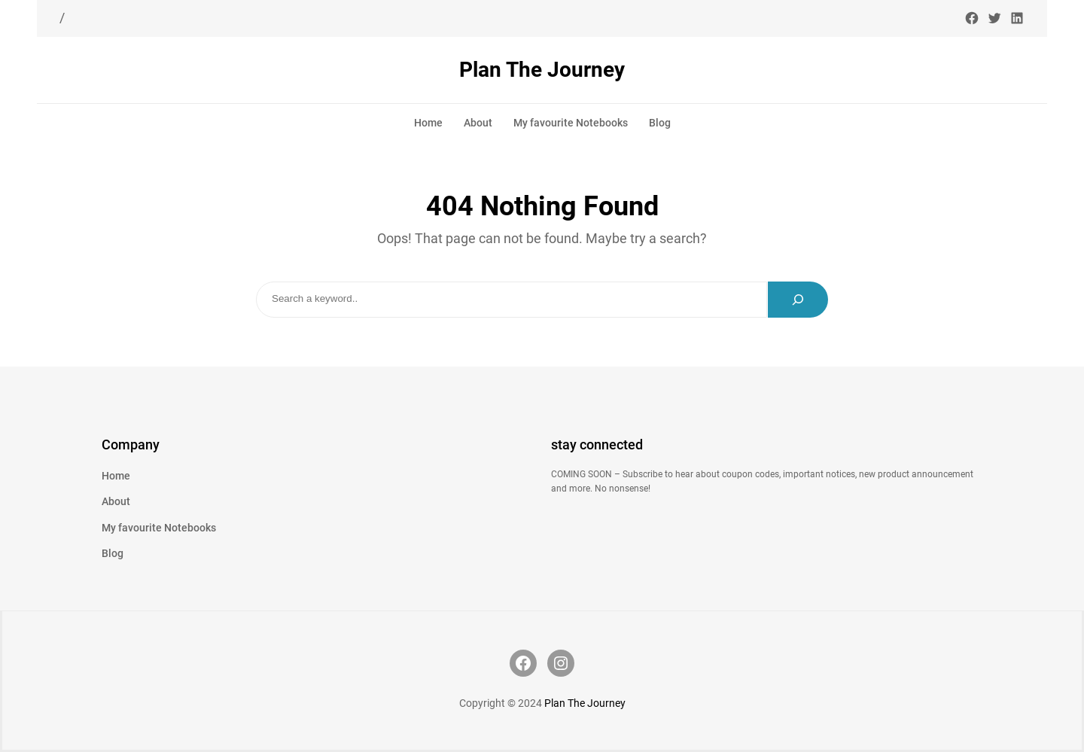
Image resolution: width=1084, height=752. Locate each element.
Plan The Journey (542, 69)
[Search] (798, 300)
